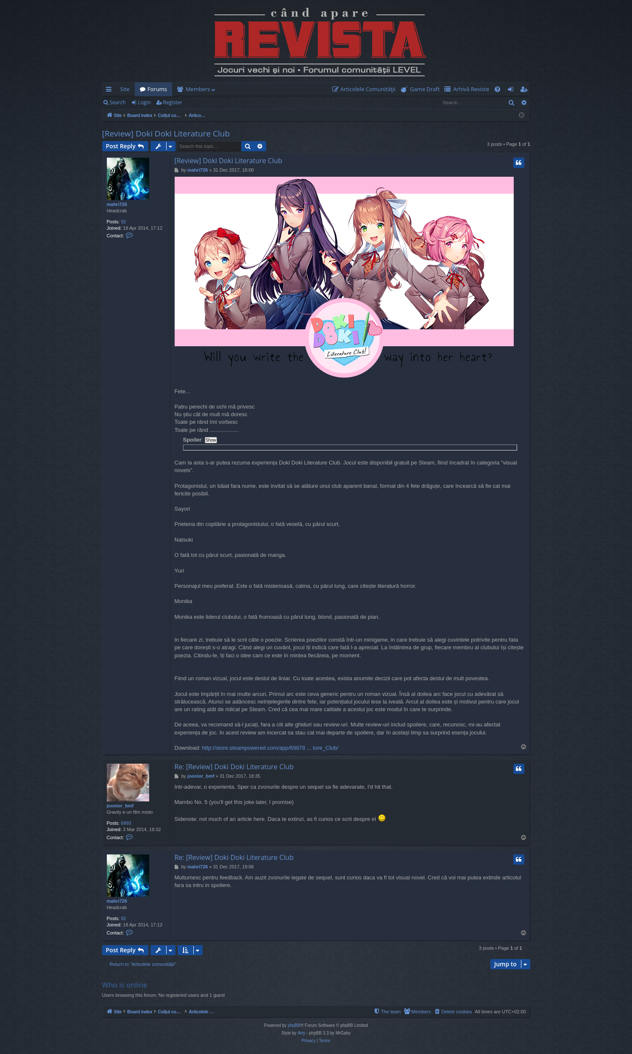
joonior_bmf (120, 805)
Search (118, 102)
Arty (301, 1033)
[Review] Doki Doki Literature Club (166, 133)
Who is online (125, 985)
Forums (157, 89)
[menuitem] (366, 89)
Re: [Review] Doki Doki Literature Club (234, 766)
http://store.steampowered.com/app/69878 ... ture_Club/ (270, 748)
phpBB (294, 1025)
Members (198, 89)
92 (123, 221)
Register (172, 102)
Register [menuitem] (525, 90)
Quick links (110, 90)
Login (144, 102)
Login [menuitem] (512, 90)
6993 (126, 823)
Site (125, 89)
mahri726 (117, 204)
